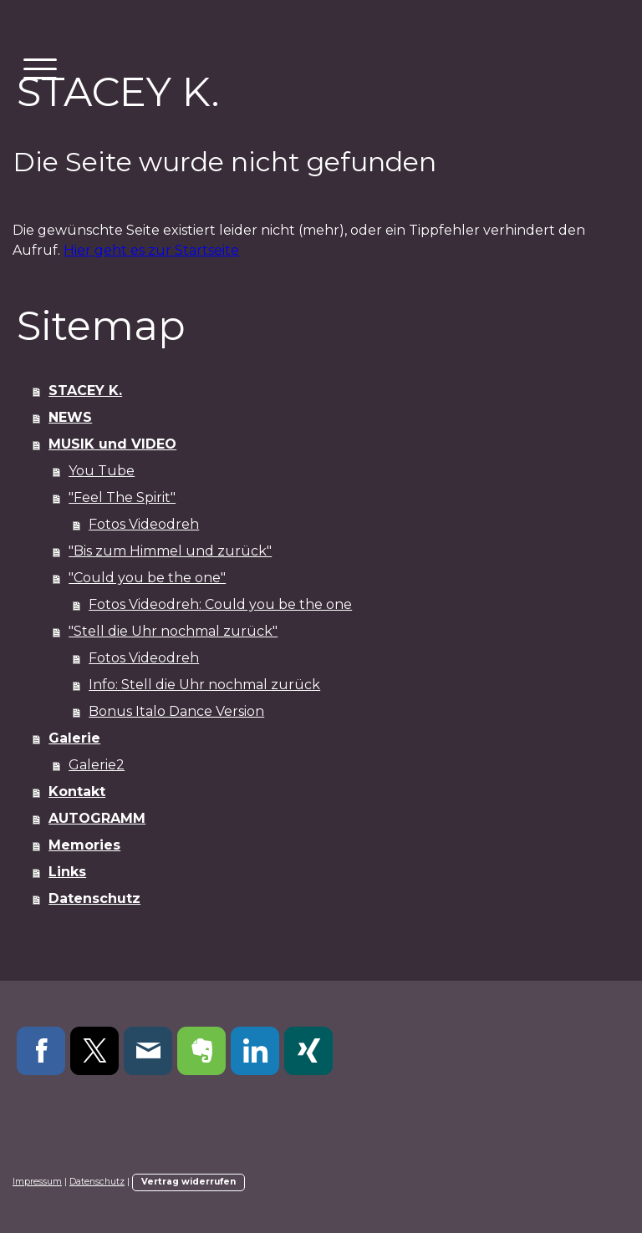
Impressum (37, 1181)
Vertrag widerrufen (188, 1181)
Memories (84, 845)
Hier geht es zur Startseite (151, 250)
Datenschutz (94, 898)
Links (67, 872)
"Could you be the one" (147, 578)
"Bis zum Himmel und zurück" (170, 551)
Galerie (74, 738)
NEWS (70, 417)
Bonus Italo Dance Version (176, 711)
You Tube (102, 471)
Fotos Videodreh (144, 524)
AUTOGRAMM (96, 818)
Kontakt (76, 791)
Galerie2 (97, 765)
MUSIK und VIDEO (112, 444)
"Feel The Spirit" (122, 497)
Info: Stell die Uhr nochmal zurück (204, 685)
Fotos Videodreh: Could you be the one (220, 604)
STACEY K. (85, 390)
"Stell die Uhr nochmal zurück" (173, 631)
